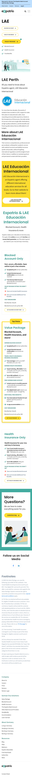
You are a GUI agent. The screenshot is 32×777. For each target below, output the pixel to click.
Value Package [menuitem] (6, 699)
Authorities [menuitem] (5, 755)
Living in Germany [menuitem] (7, 726)
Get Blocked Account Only (15, 310)
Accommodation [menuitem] (6, 715)
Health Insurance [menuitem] (6, 704)
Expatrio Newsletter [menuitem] (7, 750)
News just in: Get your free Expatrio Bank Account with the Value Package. (15, 2)
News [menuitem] (3, 758)
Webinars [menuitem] (4, 747)
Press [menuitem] (3, 686)
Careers (11, 6)
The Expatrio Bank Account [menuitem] (9, 707)
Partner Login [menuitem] (5, 691)
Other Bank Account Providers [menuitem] (10, 710)
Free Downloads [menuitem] (6, 752)
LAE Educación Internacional (16, 200)
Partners (17, 6)
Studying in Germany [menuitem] (8, 728)
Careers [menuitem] (4, 683)
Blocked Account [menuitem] (6, 702)
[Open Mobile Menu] (29, 11)
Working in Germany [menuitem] (7, 731)
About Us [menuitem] (4, 680)
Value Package (13, 41)
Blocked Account (10, 28)
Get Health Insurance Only (15, 480)
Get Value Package (13, 418)
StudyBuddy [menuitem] (5, 712)
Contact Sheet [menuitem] (6, 774)
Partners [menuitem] (4, 688)
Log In (22, 6)
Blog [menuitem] (3, 742)
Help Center (5, 6)
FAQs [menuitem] (3, 744)
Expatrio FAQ (13, 515)
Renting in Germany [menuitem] (7, 734)
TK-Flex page (21, 624)
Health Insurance (10, 34)
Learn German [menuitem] (6, 718)
